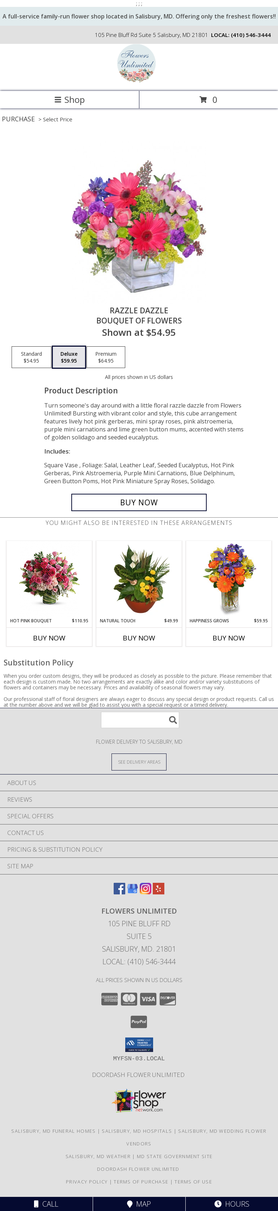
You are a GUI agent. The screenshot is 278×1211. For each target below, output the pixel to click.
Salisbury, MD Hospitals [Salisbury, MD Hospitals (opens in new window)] (137, 1131)
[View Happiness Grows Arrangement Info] (229, 579)
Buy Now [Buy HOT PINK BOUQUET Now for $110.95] (49, 638)
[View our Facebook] (119, 892)
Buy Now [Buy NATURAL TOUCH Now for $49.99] (139, 638)
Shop (69, 99)
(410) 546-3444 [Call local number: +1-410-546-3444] (251, 34)
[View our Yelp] (158, 892)
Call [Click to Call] (46, 1204)
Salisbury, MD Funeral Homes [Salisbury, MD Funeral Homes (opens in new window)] (53, 1131)
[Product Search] (140, 720)
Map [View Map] (139, 1204)
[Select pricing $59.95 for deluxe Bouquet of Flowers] (69, 357)
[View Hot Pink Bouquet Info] (49, 579)
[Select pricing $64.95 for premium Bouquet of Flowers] (106, 357)
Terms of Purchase (141, 1181)
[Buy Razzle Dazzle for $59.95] (139, 502)
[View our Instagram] (145, 892)
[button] (139, 1044)
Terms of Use (193, 1181)
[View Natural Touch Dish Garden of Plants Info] (139, 579)
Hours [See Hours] (231, 1204)
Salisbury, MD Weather (98, 1156)
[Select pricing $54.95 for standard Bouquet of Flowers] (31, 357)
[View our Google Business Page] (132, 892)
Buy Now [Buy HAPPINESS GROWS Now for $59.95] (228, 638)
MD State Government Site (174, 1156)
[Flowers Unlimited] (139, 80)
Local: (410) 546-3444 (139, 961)
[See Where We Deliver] (139, 761)
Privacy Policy (87, 1181)
